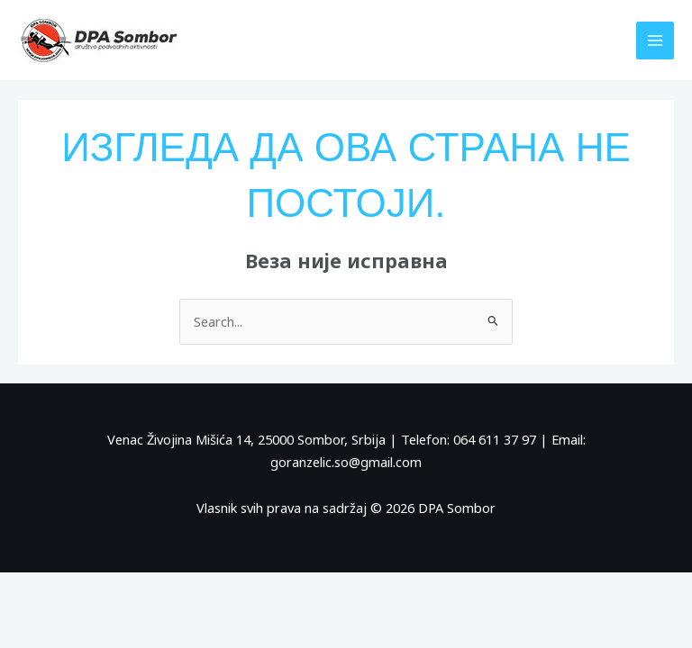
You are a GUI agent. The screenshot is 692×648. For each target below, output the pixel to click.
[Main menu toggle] (655, 40)
